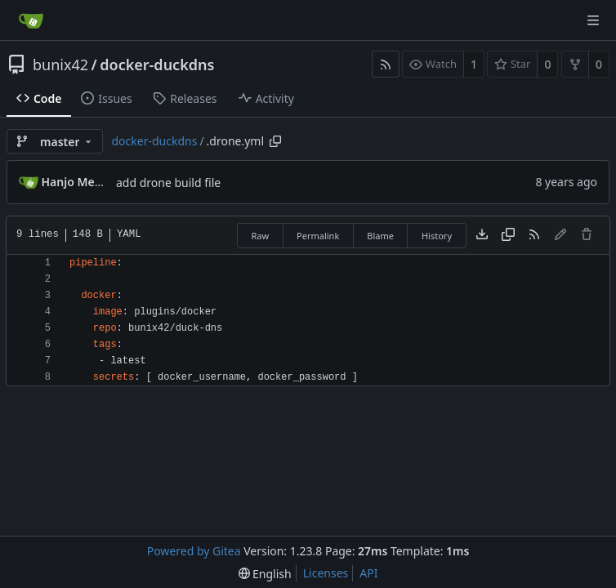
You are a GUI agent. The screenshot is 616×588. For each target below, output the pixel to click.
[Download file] (482, 235)
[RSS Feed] (386, 64)
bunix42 (60, 64)
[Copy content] (508, 235)
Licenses (326, 573)
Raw (260, 235)
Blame (380, 235)
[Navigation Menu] (593, 20)
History (437, 235)
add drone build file (168, 182)
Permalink (318, 235)
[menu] (265, 573)
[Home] (31, 20)
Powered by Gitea (194, 551)
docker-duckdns (157, 64)
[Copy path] (275, 141)
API (368, 573)
